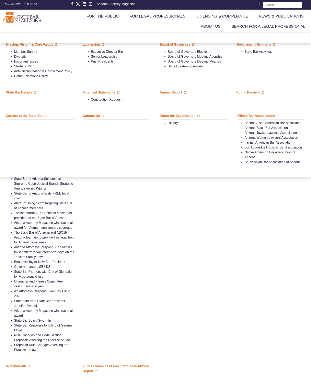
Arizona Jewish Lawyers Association (271, 132)
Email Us (30, 3)
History (173, 123)
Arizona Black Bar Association (266, 128)
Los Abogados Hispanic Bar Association (273, 147)
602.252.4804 (11, 3)
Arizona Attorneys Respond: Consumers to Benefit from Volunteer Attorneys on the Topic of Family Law (44, 252)
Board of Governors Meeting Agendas (195, 56)
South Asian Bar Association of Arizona (273, 162)
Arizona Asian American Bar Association (273, 123)
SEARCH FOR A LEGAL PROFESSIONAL (268, 26)
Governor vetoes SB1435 (32, 266)
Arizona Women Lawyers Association (271, 137)
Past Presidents (102, 61)
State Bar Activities (258, 51)
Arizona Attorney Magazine (116, 4)
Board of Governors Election (188, 51)
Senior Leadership (104, 56)
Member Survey (25, 51)
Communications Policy (31, 76)
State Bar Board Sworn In (32, 320)
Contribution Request (106, 99)
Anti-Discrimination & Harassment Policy (43, 71)
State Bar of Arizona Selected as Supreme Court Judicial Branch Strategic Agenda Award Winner (43, 183)
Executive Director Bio (107, 51)
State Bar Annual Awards (186, 66)
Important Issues (26, 61)
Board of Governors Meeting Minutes (194, 61)
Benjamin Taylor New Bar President (39, 262)
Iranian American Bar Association (268, 142)
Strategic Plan (24, 66)
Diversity (20, 56)
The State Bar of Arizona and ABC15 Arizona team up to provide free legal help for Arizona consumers (44, 237)
